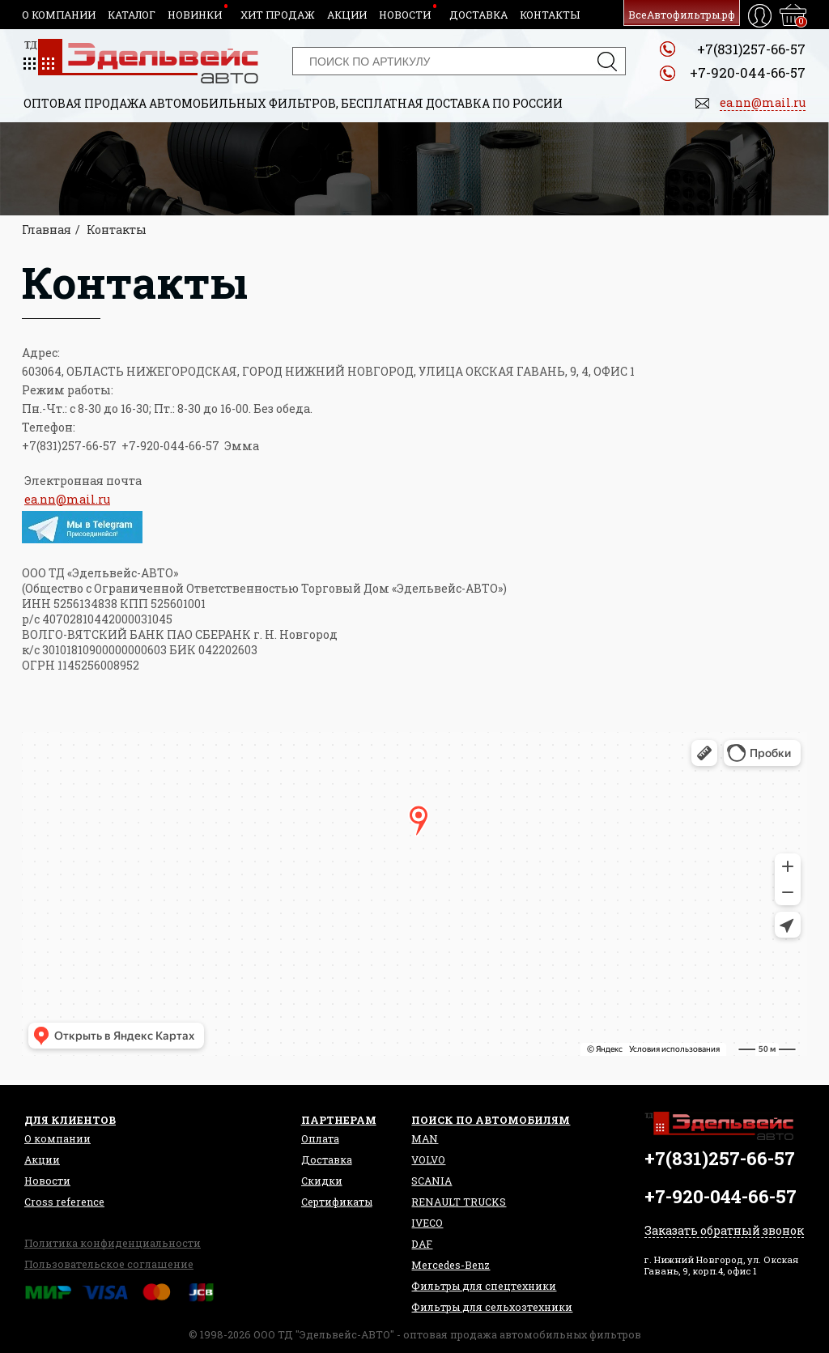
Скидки (321, 1180)
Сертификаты (336, 1201)
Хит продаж (277, 14)
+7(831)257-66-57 (751, 49)
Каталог (131, 14)
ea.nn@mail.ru (67, 499)
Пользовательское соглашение (108, 1263)
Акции (347, 14)
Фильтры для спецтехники (483, 1285)
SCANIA (431, 1180)
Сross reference (64, 1201)
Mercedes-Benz (450, 1264)
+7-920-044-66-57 (748, 72)
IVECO (427, 1222)
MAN (424, 1138)
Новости (405, 14)
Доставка (478, 14)
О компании (59, 14)
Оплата (320, 1138)
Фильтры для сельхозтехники (491, 1306)
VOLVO (428, 1159)
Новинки (195, 14)
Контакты (550, 14)
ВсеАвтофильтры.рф (681, 14)
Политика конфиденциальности (112, 1242)
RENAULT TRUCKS (458, 1201)
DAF (421, 1243)
